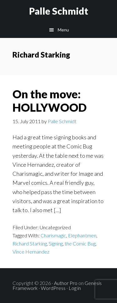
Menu (63, 29)
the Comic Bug (80, 243)
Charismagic (53, 235)
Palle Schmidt (58, 10)
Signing (56, 243)
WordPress (53, 288)
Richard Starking (29, 243)
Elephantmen (82, 235)
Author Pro (65, 283)
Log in (75, 288)
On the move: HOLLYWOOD (49, 100)
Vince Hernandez (30, 251)
